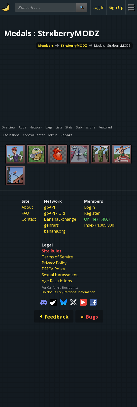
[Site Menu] (131, 7)
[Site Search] (81, 7)
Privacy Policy (54, 263)
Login (89, 207)
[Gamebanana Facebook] (93, 302)
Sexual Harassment (60, 275)
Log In (98, 7)
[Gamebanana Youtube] (83, 302)
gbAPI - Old (54, 213)
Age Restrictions (57, 281)
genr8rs (51, 225)
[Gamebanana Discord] (44, 302)
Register (92, 213)
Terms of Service (57, 257)
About (27, 207)
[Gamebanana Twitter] (73, 302)
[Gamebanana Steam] (54, 302)
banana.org (55, 231)
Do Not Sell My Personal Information (68, 292)
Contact (29, 219)
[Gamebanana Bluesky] (64, 302)
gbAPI (49, 207)
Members (46, 45)
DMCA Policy (53, 269)
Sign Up (116, 7)
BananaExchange (60, 219)
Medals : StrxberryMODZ (112, 45)
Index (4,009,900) (99, 225)
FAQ (25, 213)
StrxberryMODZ (74, 45)
